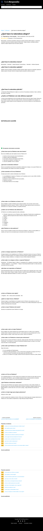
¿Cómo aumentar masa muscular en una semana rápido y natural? (16, 445)
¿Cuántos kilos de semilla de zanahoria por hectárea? (14, 434)
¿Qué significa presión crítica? (10, 428)
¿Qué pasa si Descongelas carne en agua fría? (13, 485)
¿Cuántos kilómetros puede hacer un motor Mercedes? (14, 476)
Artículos (3, 4)
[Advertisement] (21, 19)
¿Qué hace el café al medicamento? (11, 441)
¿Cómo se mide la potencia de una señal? (12, 483)
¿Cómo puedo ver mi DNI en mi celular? (12, 472)
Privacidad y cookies (28, 523)
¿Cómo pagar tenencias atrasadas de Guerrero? (13, 436)
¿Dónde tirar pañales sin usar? (10, 487)
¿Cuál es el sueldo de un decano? (11, 432)
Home (2, 30)
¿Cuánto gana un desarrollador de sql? (12, 489)
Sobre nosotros (14, 523)
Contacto (20, 523)
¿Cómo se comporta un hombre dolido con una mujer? (14, 491)
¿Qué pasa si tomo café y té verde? (11, 478)
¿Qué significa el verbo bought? (10, 474)
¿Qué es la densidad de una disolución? (34, 419)
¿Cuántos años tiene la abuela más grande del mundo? (14, 430)
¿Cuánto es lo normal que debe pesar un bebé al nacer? (15, 426)
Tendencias (8, 4)
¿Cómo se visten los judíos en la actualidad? (10, 419)
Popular (14, 4)
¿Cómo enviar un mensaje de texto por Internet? (13, 480)
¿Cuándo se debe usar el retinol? (10, 443)
